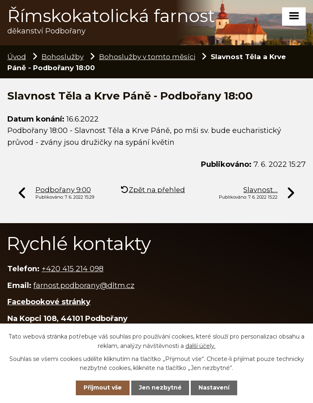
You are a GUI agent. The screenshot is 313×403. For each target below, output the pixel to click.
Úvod (16, 56)
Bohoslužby (63, 56)
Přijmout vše (103, 387)
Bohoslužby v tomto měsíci (147, 56)
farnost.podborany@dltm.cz (83, 285)
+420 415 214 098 (73, 268)
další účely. (200, 345)
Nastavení (213, 387)
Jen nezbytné (160, 387)
